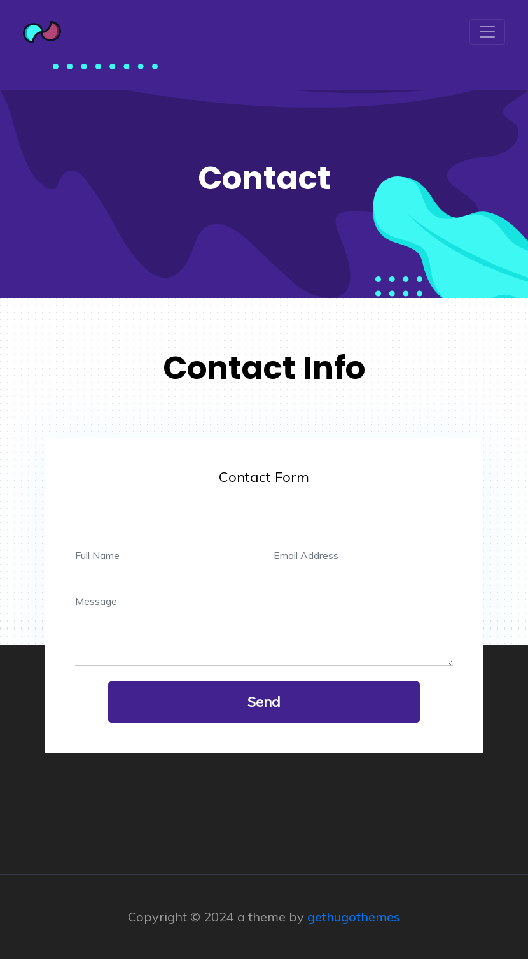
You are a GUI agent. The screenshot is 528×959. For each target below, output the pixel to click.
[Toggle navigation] (487, 32)
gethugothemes (353, 917)
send (264, 702)
